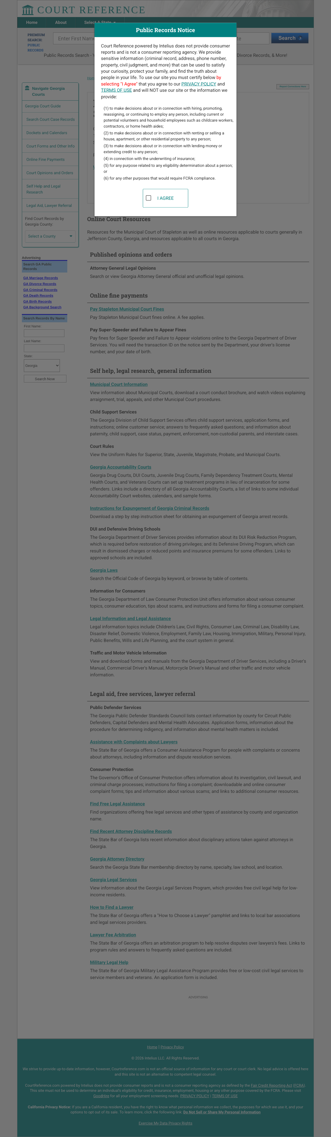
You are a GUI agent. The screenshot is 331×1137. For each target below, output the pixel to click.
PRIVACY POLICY (198, 83)
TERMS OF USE (116, 90)
